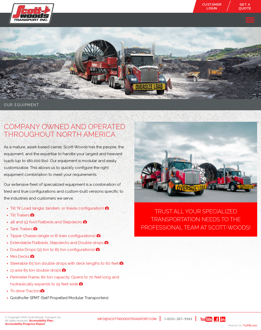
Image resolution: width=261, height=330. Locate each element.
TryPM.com (250, 325)
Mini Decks (22, 256)
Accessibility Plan (41, 320)
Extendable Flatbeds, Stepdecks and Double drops (59, 242)
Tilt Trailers (22, 215)
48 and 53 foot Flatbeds (48, 222)
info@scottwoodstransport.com (126, 319)
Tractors (27, 291)
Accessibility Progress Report (25, 323)
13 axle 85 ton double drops (38, 270)
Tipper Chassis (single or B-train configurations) (55, 236)
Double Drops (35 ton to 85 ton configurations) (55, 249)
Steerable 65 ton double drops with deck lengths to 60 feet (66, 263)
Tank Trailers (23, 229)
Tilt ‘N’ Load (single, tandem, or (59, 208)
